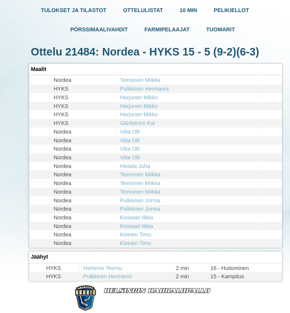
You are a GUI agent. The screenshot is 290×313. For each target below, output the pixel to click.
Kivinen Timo (135, 234)
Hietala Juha (135, 166)
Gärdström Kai (137, 123)
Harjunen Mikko (139, 97)
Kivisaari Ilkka (136, 217)
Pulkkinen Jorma (140, 200)
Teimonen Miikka (140, 80)
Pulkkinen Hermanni (144, 89)
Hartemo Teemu (102, 268)
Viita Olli (130, 132)
